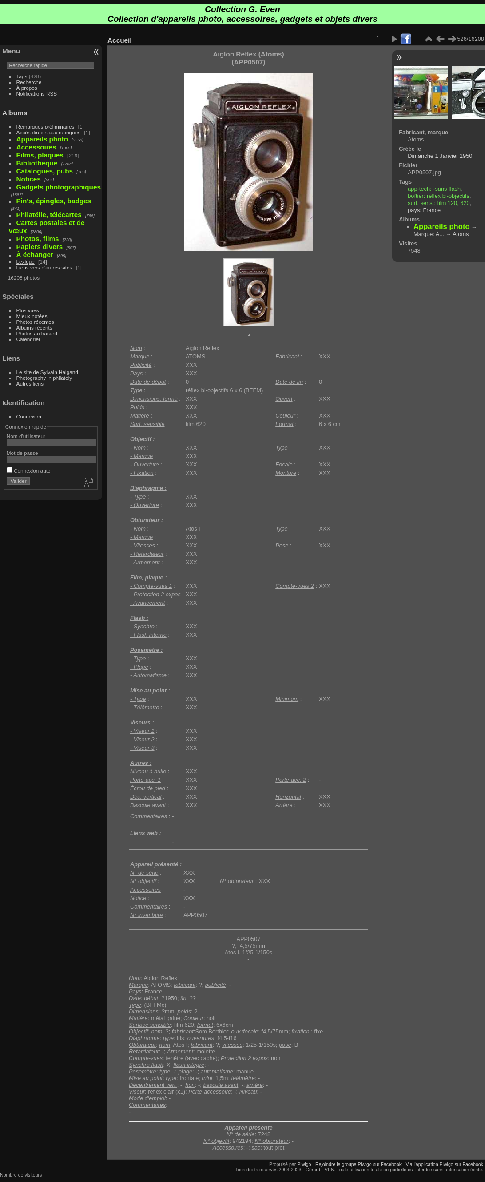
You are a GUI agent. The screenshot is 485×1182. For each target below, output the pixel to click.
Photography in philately (44, 378)
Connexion (28, 416)
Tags (22, 76)
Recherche (29, 82)
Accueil (119, 40)
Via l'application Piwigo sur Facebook (444, 1164)
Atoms (461, 234)
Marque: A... (428, 234)
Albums (14, 113)
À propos (26, 88)
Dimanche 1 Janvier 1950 (440, 156)
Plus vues (27, 310)
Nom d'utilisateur (26, 436)
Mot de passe (22, 453)
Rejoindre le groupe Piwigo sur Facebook (358, 1164)
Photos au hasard (36, 333)
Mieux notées (32, 316)
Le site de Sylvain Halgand (47, 372)
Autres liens (30, 383)
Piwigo (304, 1164)
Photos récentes (35, 322)
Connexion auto (29, 471)
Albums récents (34, 327)
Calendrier (28, 339)
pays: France (424, 210)
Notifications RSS (36, 93)
